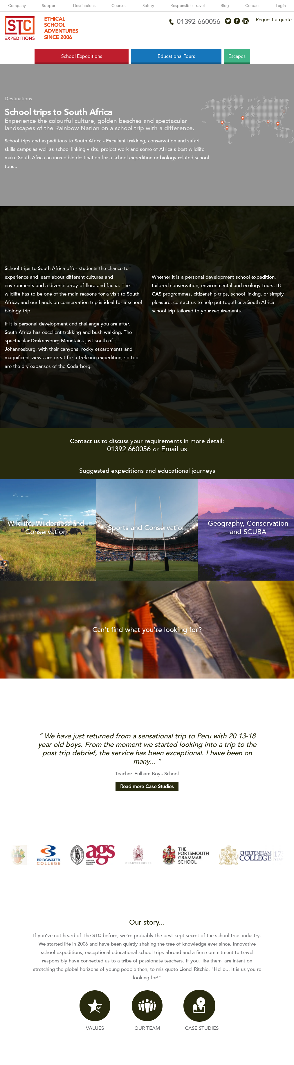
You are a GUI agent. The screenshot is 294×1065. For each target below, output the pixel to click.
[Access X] (228, 21)
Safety (148, 5)
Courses (118, 5)
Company (17, 5)
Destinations (84, 5)
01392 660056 (129, 449)
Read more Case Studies (147, 786)
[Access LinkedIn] (245, 21)
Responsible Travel (187, 5)
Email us (174, 449)
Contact (252, 5)
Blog (225, 5)
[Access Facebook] (237, 21)
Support (49, 5)
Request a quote (274, 20)
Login (281, 5)
